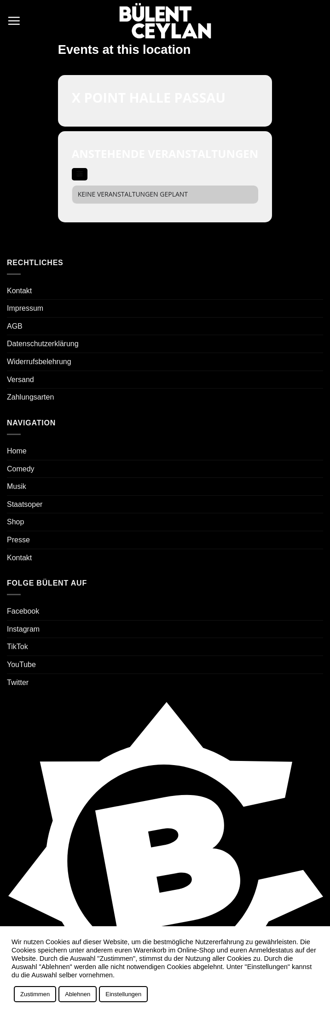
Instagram (23, 629)
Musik (16, 486)
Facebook (23, 611)
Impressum (25, 308)
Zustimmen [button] (35, 994)
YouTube (21, 664)
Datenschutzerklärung (43, 344)
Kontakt (19, 291)
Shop (15, 522)
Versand (20, 379)
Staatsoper (24, 504)
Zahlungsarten (30, 397)
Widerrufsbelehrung (39, 362)
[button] (14, 21)
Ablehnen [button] (77, 994)
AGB (15, 326)
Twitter (18, 682)
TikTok (17, 646)
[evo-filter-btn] (79, 174)
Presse (18, 540)
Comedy (21, 469)
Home (17, 451)
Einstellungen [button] (123, 994)
